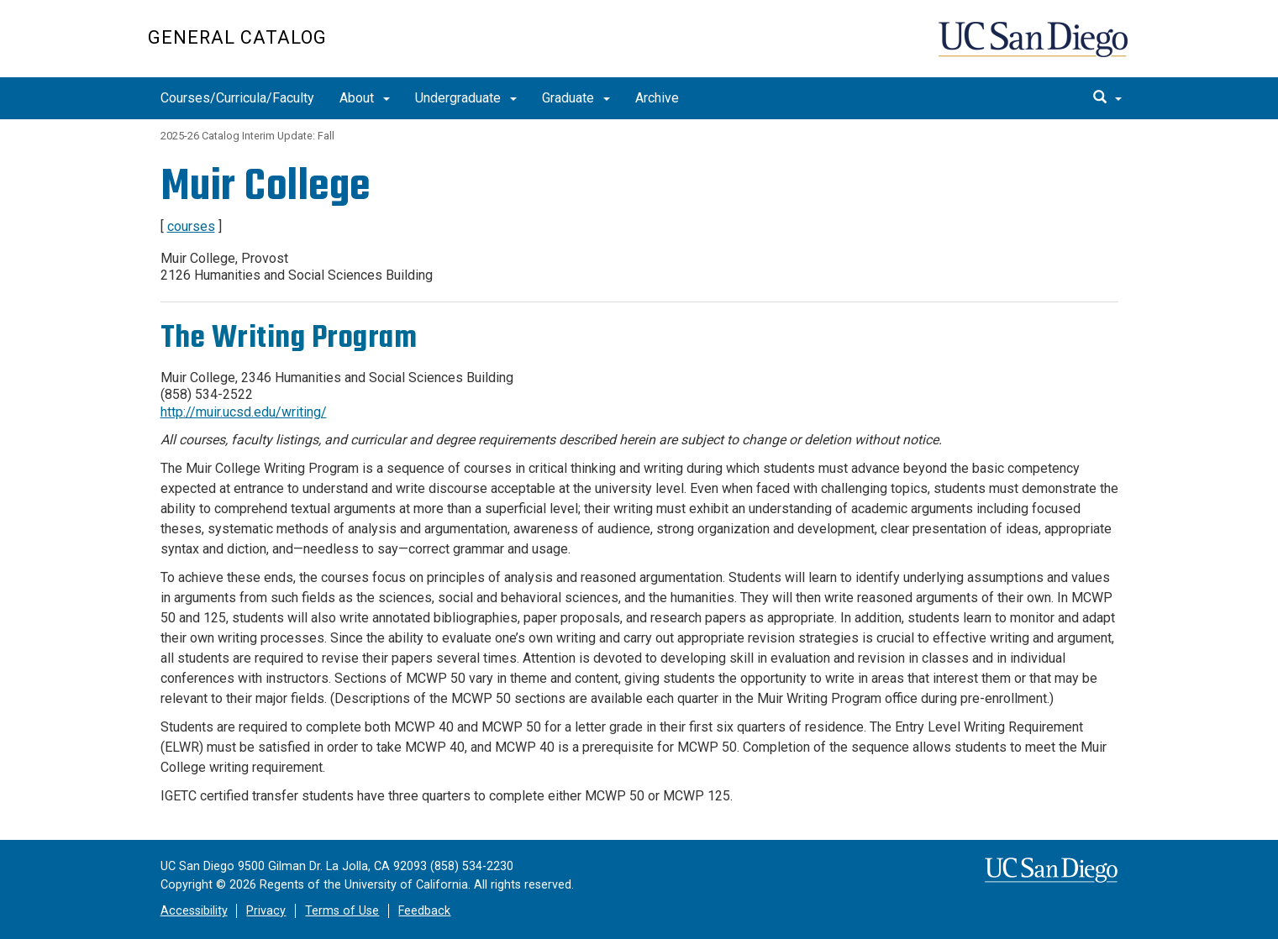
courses (191, 226)
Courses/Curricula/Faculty (237, 98)
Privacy (266, 911)
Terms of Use (342, 911)
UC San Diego (1035, 47)
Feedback (424, 911)
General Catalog (237, 37)
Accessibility (194, 911)
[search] (1107, 98)
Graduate (576, 98)
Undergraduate (466, 98)
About (364, 98)
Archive (657, 98)
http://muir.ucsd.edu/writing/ (243, 412)
